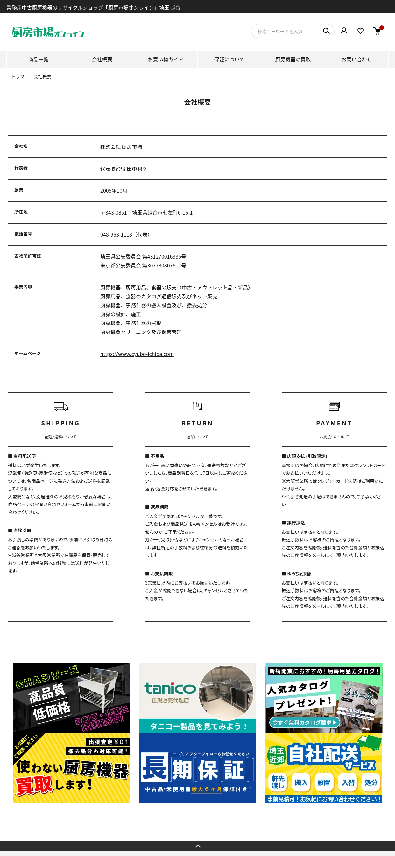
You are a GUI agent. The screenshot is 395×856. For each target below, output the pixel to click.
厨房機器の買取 (293, 59)
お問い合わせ (356, 59)
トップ (18, 76)
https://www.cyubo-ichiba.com (137, 354)
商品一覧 (38, 59)
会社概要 (102, 59)
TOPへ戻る (197, 846)
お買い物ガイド (165, 59)
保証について (229, 59)
